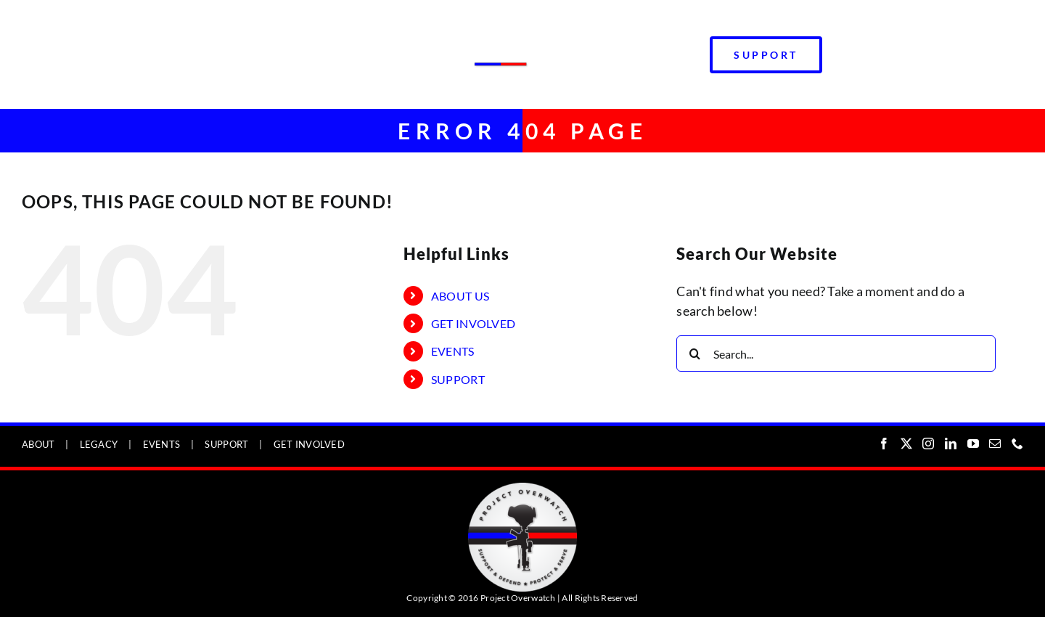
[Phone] (1017, 443)
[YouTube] (973, 443)
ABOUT (38, 444)
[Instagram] (928, 443)
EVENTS (453, 351)
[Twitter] (906, 443)
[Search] (694, 353)
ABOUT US (460, 296)
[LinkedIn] (950, 443)
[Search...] (836, 353)
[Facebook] (884, 443)
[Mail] (995, 443)
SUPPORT (458, 379)
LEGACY (99, 444)
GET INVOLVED (473, 323)
